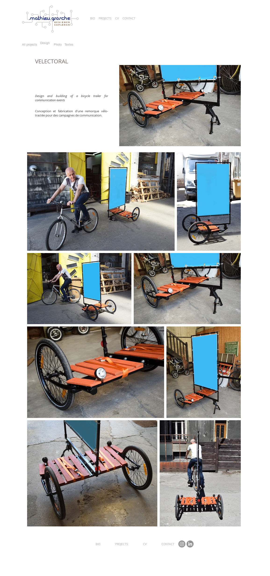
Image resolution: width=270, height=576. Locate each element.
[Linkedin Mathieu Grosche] (190, 543)
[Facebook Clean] (216, 541)
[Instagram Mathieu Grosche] (181, 543)
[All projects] (30, 45)
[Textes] (69, 45)
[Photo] (58, 44)
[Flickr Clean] (229, 541)
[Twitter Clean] (223, 541)
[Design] (45, 43)
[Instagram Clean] (236, 541)
